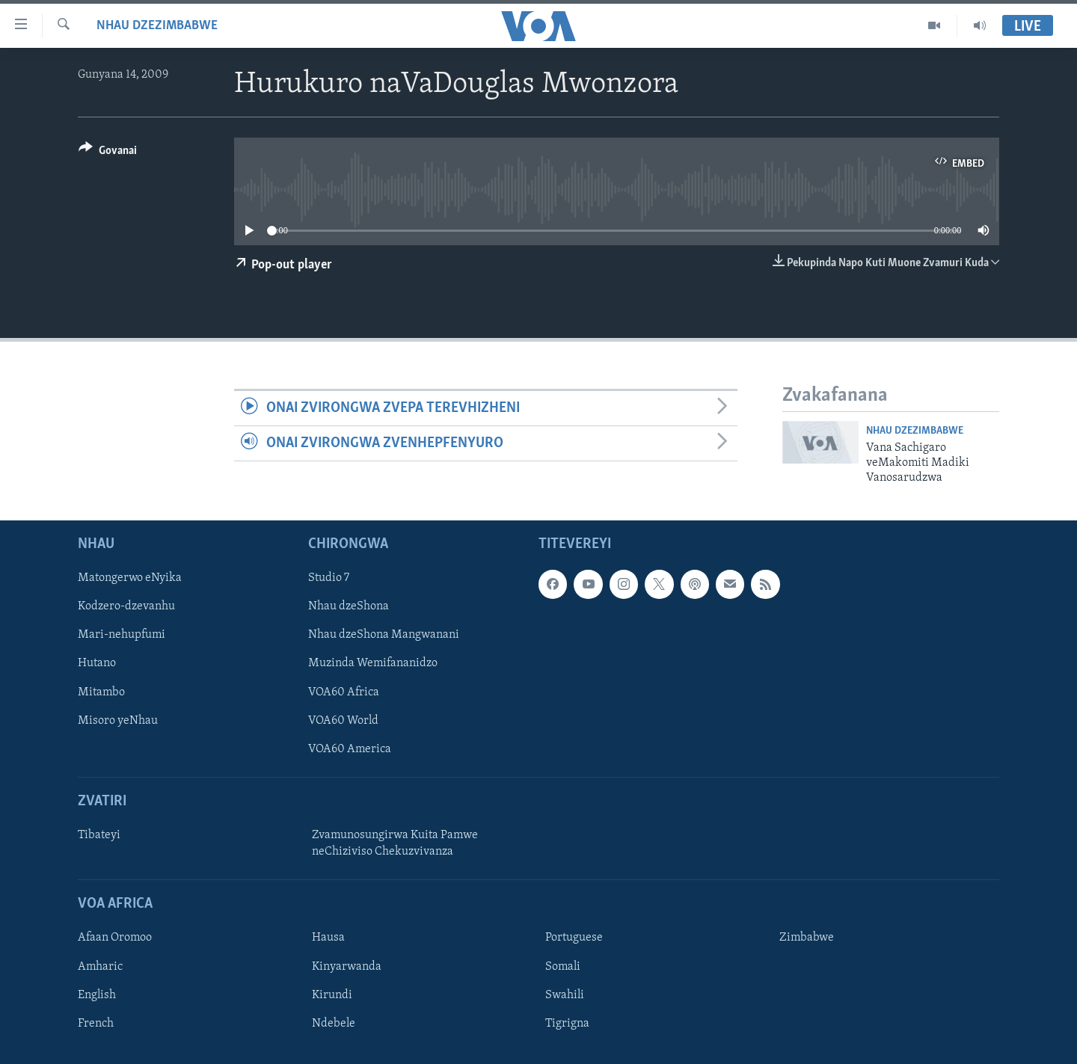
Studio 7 (328, 578)
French (96, 1023)
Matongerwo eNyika (130, 578)
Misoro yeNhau (118, 720)
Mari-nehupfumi (121, 635)
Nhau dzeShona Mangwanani (383, 635)
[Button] (108, 153)
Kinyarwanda (346, 966)
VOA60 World (343, 720)
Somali (562, 966)
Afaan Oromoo (115, 938)
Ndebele (333, 1023)
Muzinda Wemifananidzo (373, 663)
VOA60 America (349, 748)
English (97, 994)
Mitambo (101, 692)
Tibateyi (99, 835)
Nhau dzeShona (348, 606)
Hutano (97, 663)
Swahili (564, 994)
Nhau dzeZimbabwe (157, 26)
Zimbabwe (806, 938)
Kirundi (332, 994)
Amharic (100, 966)
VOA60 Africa (343, 692)
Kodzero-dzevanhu (126, 606)
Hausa (328, 938)
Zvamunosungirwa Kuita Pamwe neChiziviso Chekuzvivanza (395, 843)
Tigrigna (567, 1023)
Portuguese (574, 938)
